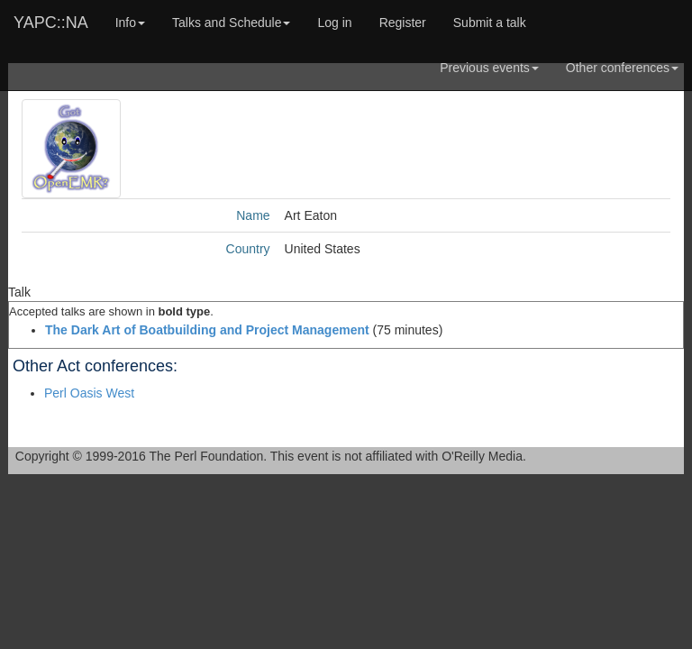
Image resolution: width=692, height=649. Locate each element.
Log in (334, 22)
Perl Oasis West (89, 393)
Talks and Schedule (231, 22)
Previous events (489, 67)
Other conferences (622, 67)
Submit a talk (489, 22)
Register (402, 22)
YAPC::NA (51, 23)
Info (130, 22)
